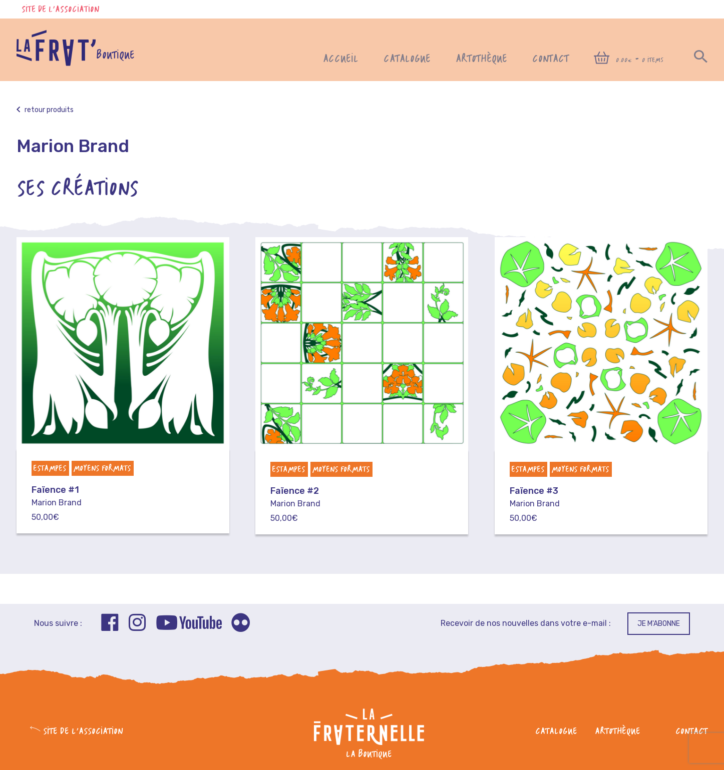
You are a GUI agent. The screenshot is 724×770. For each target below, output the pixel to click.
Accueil (340, 59)
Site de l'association (60, 10)
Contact (550, 59)
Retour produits (45, 110)
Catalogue (407, 59)
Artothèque (481, 59)
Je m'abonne (658, 623)
